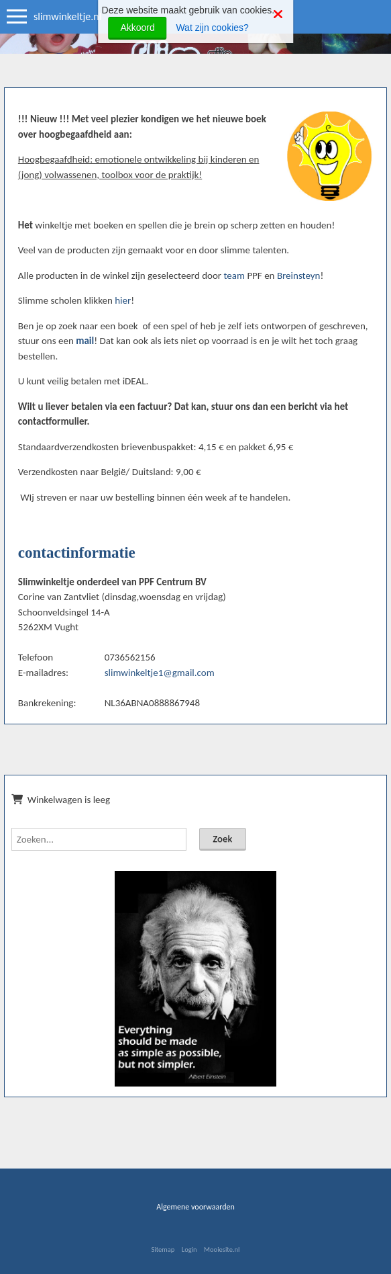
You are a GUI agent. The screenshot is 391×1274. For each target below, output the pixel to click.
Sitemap (162, 1249)
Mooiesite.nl (221, 1249)
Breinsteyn (299, 275)
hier (123, 300)
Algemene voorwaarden (195, 1207)
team (234, 275)
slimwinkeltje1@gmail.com (160, 673)
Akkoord (137, 27)
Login (189, 1249)
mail (85, 341)
